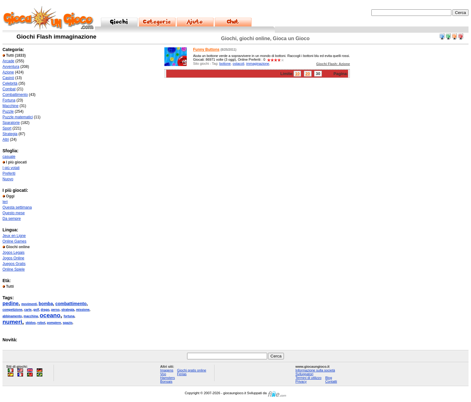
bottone (225, 63)
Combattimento (15, 94)
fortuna (69, 316)
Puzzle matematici (17, 117)
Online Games (14, 241)
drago (45, 309)
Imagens (166, 370)
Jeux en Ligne (14, 236)
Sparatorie (11, 123)
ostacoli (238, 63)
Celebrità (9, 83)
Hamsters (167, 378)
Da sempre (11, 218)
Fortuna (8, 100)
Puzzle (8, 111)
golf (36, 309)
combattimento (71, 303)
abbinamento (12, 316)
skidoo (30, 322)
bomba (46, 303)
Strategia (9, 134)
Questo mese (13, 213)
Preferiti (8, 173)
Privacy (301, 381)
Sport (7, 128)
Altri (5, 139)
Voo (163, 374)
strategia (67, 309)
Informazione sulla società (315, 370)
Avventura (10, 66)
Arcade (8, 61)
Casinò (8, 78)
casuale (8, 156)
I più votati (11, 168)
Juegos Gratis (14, 264)
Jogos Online (13, 258)
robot (41, 322)
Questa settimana (17, 207)
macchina (31, 316)
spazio (67, 322)
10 (297, 73)
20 (307, 73)
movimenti (29, 304)
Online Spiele (13, 269)
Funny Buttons (206, 49)
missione (82, 309)
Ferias (182, 374)
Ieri (5, 202)
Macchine (10, 106)
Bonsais (166, 381)
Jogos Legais (13, 252)
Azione (8, 72)
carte (27, 309)
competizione (12, 309)
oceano (50, 315)
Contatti (331, 381)
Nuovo (7, 179)
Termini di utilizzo (308, 378)
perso (55, 309)
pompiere (54, 322)
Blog (328, 378)
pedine (10, 303)
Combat (9, 89)
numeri (12, 322)
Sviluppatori (304, 374)
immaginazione (257, 63)
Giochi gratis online (191, 370)
